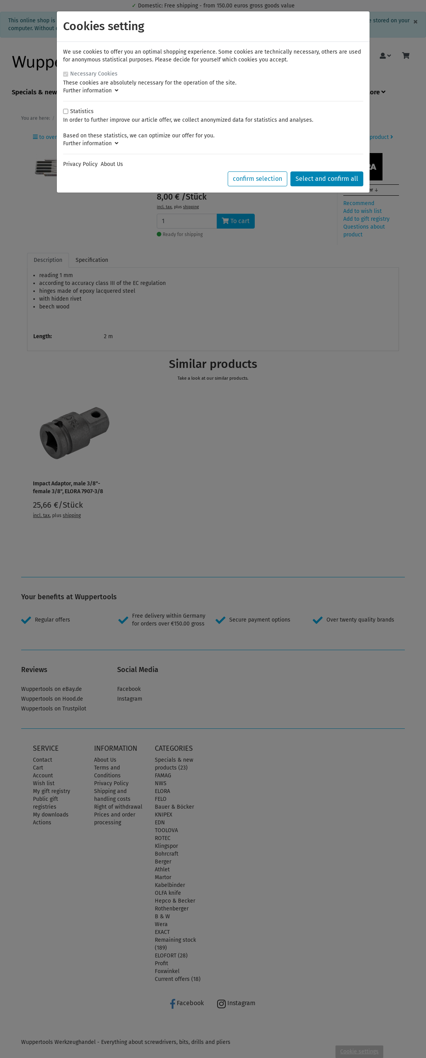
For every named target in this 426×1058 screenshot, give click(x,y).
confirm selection (257, 178)
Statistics (82, 111)
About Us (112, 164)
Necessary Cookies (94, 73)
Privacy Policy (80, 164)
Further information (90, 90)
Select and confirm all (326, 178)
